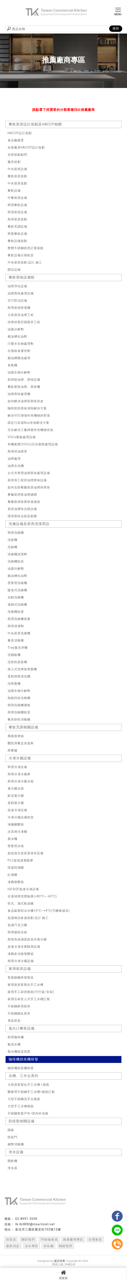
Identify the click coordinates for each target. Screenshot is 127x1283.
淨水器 (12, 1168)
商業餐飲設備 (17, 233)
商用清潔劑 (16, 626)
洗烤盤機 (14, 683)
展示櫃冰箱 (16, 788)
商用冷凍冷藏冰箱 (21, 781)
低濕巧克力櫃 (17, 925)
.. (89, 1261)
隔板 (11, 1130)
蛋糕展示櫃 (16, 803)
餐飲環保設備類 (22, 277)
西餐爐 (12, 750)
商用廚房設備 (17, 212)
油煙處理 (14, 458)
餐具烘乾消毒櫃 (19, 719)
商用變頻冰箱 (17, 932)
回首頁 (63, 1275)
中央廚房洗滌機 (19, 633)
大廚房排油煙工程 (21, 315)
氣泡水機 (14, 1044)
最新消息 (13, 1246)
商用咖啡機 (16, 1037)
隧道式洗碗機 (17, 590)
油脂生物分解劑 (19, 372)
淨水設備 (16, 1152)
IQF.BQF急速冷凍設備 (23, 889)
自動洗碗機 (16, 597)
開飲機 (12, 1161)
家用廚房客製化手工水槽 (25, 984)
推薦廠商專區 (73, 1239)
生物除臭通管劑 (19, 351)
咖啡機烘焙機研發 (23, 1059)
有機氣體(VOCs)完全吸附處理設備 (33, 444)
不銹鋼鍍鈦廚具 (19, 1013)
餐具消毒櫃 (16, 640)
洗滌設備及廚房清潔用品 (29, 524)
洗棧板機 (14, 655)
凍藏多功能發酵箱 (21, 953)
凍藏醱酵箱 (16, 824)
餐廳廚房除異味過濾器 (24, 501)
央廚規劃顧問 (17, 154)
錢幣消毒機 (16, 1144)
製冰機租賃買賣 (19, 1051)
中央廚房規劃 (17, 183)
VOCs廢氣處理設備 (22, 437)
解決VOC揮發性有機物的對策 (29, 415)
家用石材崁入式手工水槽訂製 (29, 999)
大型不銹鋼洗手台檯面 (24, 1099)
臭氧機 (12, 365)
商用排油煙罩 (17, 451)
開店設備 (14, 269)
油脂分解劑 (16, 329)
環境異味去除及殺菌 (22, 516)
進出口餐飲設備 (22, 1028)
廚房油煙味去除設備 (22, 509)
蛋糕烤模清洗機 (19, 676)
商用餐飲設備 (17, 205)
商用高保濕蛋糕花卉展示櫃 (27, 939)
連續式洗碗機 (17, 604)
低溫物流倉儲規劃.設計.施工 (28, 918)
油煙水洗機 (16, 466)
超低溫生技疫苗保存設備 (25, 853)
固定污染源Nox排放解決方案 (28, 422)
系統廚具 (14, 1020)
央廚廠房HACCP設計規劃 (26, 147)
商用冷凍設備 (17, 767)
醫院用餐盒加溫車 (21, 743)
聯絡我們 (65, 1246)
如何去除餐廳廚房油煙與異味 (29, 487)
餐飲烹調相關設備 (23, 727)
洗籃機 (12, 540)
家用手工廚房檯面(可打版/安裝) (31, 992)
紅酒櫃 (12, 874)
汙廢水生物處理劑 (21, 343)
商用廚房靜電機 (19, 307)
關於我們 (28, 1239)
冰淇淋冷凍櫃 (17, 831)
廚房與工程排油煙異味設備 (27, 480)
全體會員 (95, 1239)
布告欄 (48, 1246)
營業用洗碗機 (17, 583)
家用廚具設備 (20, 969)
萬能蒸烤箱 (16, 736)
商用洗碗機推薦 (19, 619)
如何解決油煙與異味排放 (25, 401)
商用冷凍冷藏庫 (19, 774)
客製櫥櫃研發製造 (21, 977)
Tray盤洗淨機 (18, 647)
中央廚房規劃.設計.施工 (25, 262)
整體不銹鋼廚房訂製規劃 (25, 248)
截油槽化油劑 (17, 336)
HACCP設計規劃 (20, 133)
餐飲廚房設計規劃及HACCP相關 (35, 124)
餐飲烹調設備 (17, 226)
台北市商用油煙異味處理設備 (29, 473)
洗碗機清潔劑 (17, 554)
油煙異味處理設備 (21, 293)
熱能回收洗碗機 (19, 698)
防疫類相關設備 (22, 1121)
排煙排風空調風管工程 (24, 322)
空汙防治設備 (17, 300)
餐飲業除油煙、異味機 (24, 386)
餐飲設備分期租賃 (21, 255)
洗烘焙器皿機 (17, 662)
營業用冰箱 (16, 846)
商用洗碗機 (16, 532)
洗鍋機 (12, 547)
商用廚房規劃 (17, 219)
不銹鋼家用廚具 (19, 1006)
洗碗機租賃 (16, 561)
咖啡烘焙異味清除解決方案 (27, 408)
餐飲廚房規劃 (17, 176)
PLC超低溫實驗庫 (20, 860)
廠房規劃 (14, 162)
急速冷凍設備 (17, 810)
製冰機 (12, 839)
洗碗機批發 (16, 611)
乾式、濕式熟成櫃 (21, 903)
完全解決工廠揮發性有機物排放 (30, 430)
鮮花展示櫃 (16, 795)
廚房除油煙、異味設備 (24, 379)
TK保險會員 (49, 1239)
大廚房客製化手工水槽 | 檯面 (28, 1084)
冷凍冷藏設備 (20, 758)
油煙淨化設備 (17, 286)
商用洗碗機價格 (19, 705)
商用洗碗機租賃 (19, 712)
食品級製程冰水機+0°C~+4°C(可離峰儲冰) (39, 910)
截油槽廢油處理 (19, 358)
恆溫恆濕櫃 (16, 867)
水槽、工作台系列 (23, 1076)
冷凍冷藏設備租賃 (21, 817)
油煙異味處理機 (19, 394)
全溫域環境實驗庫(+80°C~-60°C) (32, 896)
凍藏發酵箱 (16, 882)
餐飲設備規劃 (17, 241)
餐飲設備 (14, 190)
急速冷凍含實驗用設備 (24, 946)
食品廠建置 (16, 140)
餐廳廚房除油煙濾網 (22, 494)
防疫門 (12, 1137)
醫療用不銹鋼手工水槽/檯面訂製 (31, 1092)
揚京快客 (59, 1261)
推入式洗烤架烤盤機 (22, 669)
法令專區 (31, 1246)
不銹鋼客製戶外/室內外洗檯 (28, 1113)
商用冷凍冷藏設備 (21, 961)
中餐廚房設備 (17, 197)
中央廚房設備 (17, 169)
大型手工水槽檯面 (21, 1106)
